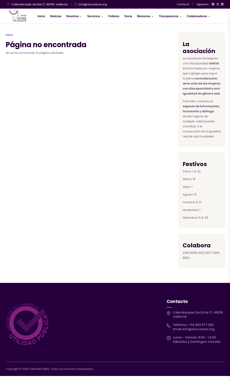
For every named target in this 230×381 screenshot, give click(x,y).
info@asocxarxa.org (198, 329)
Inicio (41, 16)
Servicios (93, 16)
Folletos (113, 16)
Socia (128, 16)
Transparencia (168, 16)
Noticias (55, 16)
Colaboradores (197, 16)
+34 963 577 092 (201, 325)
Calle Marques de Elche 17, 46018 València (198, 314)
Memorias (144, 16)
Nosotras (72, 16)
